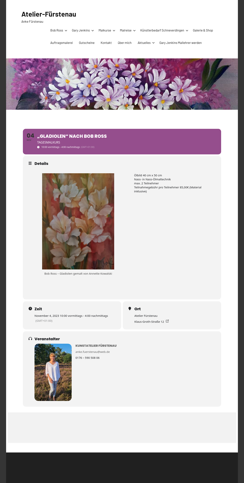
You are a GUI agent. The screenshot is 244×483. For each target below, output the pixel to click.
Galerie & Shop (203, 30)
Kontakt (106, 42)
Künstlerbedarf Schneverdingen (163, 30)
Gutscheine (87, 42)
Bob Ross (58, 30)
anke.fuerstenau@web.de (92, 352)
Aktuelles (145, 42)
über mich (125, 42)
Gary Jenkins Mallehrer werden (180, 42)
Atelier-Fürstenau (48, 14)
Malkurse (106, 30)
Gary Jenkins (82, 30)
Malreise (127, 30)
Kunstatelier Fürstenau (96, 346)
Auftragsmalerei (61, 42)
